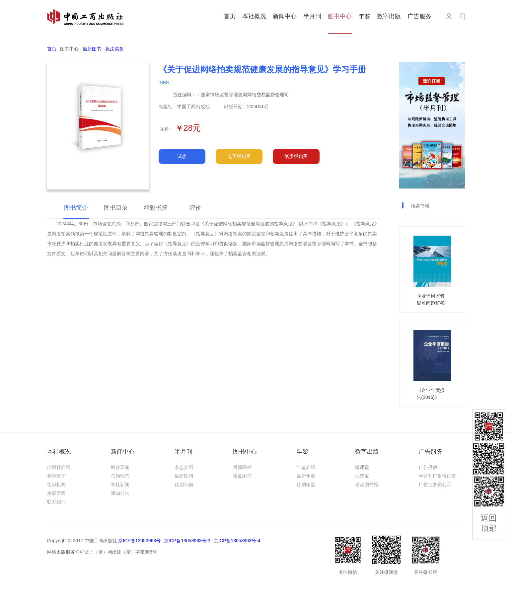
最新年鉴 (306, 476)
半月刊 (312, 16)
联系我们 (56, 501)
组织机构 (56, 484)
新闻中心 (285, 16)
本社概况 (254, 16)
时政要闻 (120, 467)
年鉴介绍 (306, 467)
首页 (230, 16)
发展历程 (56, 493)
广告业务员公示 (435, 484)
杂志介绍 (184, 467)
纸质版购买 (296, 156)
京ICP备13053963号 (139, 540)
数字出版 (389, 16)
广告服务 (419, 16)
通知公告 (120, 493)
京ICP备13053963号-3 (187, 540)
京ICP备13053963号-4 (237, 540)
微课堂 (362, 467)
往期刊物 (184, 484)
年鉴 (364, 16)
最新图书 (242, 467)
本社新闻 (120, 484)
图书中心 (340, 16)
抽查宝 (362, 476)
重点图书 (242, 476)
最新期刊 (184, 476)
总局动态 (120, 476)
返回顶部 (489, 522)
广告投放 (428, 467)
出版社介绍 (58, 467)
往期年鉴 (306, 484)
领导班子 (56, 476)
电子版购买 (239, 156)
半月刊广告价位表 (437, 476)
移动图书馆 (366, 484)
